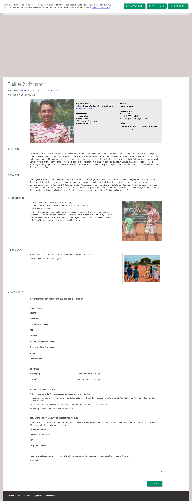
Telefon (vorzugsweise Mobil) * (43, 341)
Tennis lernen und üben (49, 90)
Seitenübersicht (23, 495)
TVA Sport (33, 90)
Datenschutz (50, 495)
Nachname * (35, 318)
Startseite (23, 90)
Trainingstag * (35, 373)
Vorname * (34, 313)
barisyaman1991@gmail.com (135, 118)
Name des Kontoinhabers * (41, 434)
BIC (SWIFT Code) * (38, 445)
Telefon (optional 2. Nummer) (42, 347)
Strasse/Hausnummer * (39, 324)
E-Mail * (33, 353)
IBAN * (32, 440)
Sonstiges (34, 460)
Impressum (37, 495)
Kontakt (11, 495)
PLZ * (32, 330)
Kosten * (33, 379)
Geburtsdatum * (36, 358)
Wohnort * (34, 335)
